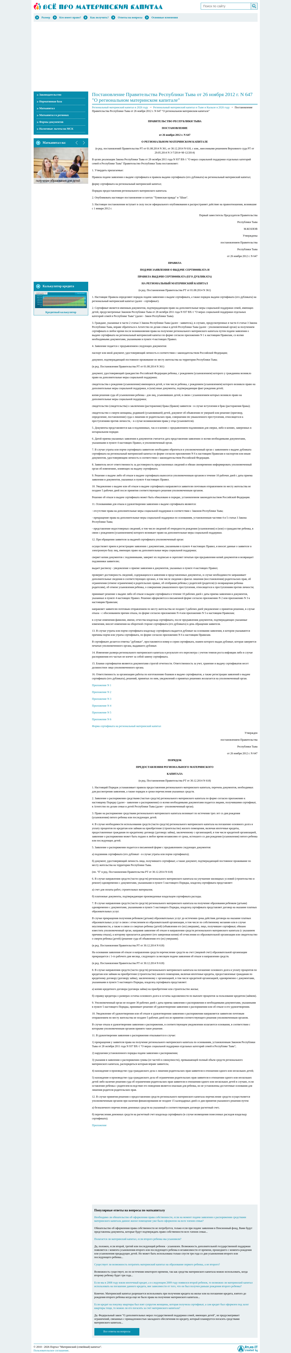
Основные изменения (164, 17)
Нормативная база (50, 101)
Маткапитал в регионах (54, 115)
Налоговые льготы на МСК (56, 128)
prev (76, 142)
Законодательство (50, 94)
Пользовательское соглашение (51, 1350)
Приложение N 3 (101, 698)
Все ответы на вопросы (116, 1331)
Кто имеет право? (70, 17)
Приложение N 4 (101, 705)
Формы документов (51, 122)
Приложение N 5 (101, 712)
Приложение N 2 (101, 692)
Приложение (99, 1125)
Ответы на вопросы (130, 17)
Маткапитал (47, 108)
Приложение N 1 (101, 685)
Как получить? (99, 17)
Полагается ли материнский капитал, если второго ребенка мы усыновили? (137, 1239)
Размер (46, 17)
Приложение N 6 (101, 719)
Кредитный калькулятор (60, 312)
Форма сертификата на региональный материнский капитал (126, 726)
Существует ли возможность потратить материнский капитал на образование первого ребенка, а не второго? (157, 1264)
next (83, 142)
